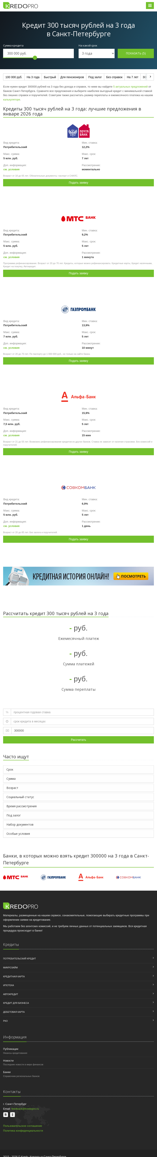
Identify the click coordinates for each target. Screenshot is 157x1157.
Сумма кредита (13, 45)
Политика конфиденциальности (23, 1130)
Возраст (12, 788)
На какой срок (88, 45)
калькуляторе (11, 99)
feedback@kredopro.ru (25, 1108)
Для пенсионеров (72, 77)
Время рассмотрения (21, 806)
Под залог (95, 77)
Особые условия (18, 834)
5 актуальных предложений (130, 86)
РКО (5, 1021)
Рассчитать (78, 739)
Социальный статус (20, 797)
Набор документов (19, 824)
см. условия (11, 169)
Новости (8, 1060)
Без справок (114, 77)
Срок (9, 769)
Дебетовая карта (14, 1012)
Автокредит (10, 994)
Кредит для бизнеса (16, 1003)
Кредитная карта (14, 976)
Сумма (11, 779)
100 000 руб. (13, 77)
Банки (7, 1072)
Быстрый (50, 77)
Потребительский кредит (19, 958)
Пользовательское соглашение (22, 1125)
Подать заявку (78, 182)
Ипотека (8, 985)
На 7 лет (132, 77)
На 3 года (33, 77)
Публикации (10, 1048)
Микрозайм (10, 967)
